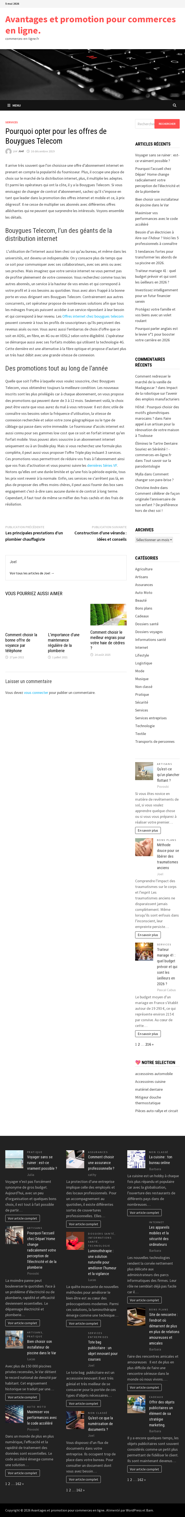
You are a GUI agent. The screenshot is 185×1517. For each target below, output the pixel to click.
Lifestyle (142, 655)
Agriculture (144, 569)
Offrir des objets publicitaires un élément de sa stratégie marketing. (162, 1413)
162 (18, 1483)
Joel (21, 151)
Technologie (145, 725)
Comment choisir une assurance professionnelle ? (101, 1163)
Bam (149, 1510)
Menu (14, 105)
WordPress (134, 1510)
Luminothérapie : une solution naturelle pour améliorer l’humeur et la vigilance (102, 1262)
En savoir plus (148, 830)
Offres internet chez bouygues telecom (93, 316)
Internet (141, 647)
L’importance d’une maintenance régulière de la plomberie (64, 642)
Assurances (144, 584)
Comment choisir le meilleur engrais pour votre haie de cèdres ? (107, 640)
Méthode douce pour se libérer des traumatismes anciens (168, 856)
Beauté (141, 600)
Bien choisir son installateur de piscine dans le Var (41, 1347)
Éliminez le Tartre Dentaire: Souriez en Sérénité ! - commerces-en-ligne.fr (156, 449)
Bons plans (143, 608)
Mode (139, 670)
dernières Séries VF (102, 465)
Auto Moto (143, 592)
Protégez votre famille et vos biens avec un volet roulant (155, 315)
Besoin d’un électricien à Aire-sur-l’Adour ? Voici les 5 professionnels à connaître (157, 238)
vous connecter (36, 692)
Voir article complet (22, 1218)
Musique (142, 678)
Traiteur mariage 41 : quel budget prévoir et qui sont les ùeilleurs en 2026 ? (156, 276)
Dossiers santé (146, 623)
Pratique (142, 694)
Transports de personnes (155, 741)
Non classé (143, 686)
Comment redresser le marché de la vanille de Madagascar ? (153, 382)
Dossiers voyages (149, 631)
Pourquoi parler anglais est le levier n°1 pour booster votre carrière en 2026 (156, 334)
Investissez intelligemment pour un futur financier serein (156, 296)
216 (148, 1044)
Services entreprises (151, 717)
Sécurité (141, 702)
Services (11, 122)
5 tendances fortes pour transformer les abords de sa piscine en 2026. (156, 257)
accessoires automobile (154, 1073)
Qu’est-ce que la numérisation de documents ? (100, 1424)
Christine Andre (147, 487)
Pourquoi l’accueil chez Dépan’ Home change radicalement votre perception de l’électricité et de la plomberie (157, 180)
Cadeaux (142, 616)
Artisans (141, 576)
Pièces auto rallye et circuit (156, 1110)
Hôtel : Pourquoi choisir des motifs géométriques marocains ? (157, 412)
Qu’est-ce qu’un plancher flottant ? (168, 775)
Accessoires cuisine (150, 1081)
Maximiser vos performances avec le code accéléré (156, 218)
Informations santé (150, 639)
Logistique (143, 663)
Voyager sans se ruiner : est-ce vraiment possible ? (42, 1163)
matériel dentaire (149, 1089)
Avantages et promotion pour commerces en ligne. (90, 24)
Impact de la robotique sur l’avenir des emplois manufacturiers (157, 393)
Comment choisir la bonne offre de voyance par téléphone (21, 642)
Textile (140, 733)
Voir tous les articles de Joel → (32, 573)
